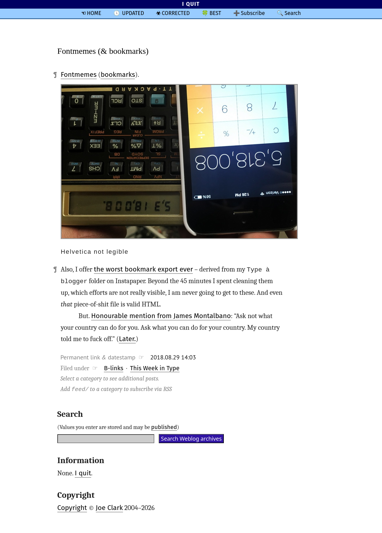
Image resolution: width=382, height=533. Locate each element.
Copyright (72, 508)
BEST (215, 13)
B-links (113, 368)
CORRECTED (176, 13)
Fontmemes (78, 74)
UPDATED (133, 13)
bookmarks (118, 74)
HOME (94, 13)
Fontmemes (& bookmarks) (102, 50)
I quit (83, 473)
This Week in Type (155, 368)
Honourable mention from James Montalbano (161, 315)
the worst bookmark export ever (143, 269)
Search (292, 13)
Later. (127, 339)
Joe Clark (109, 508)
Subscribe (253, 13)
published (164, 427)
